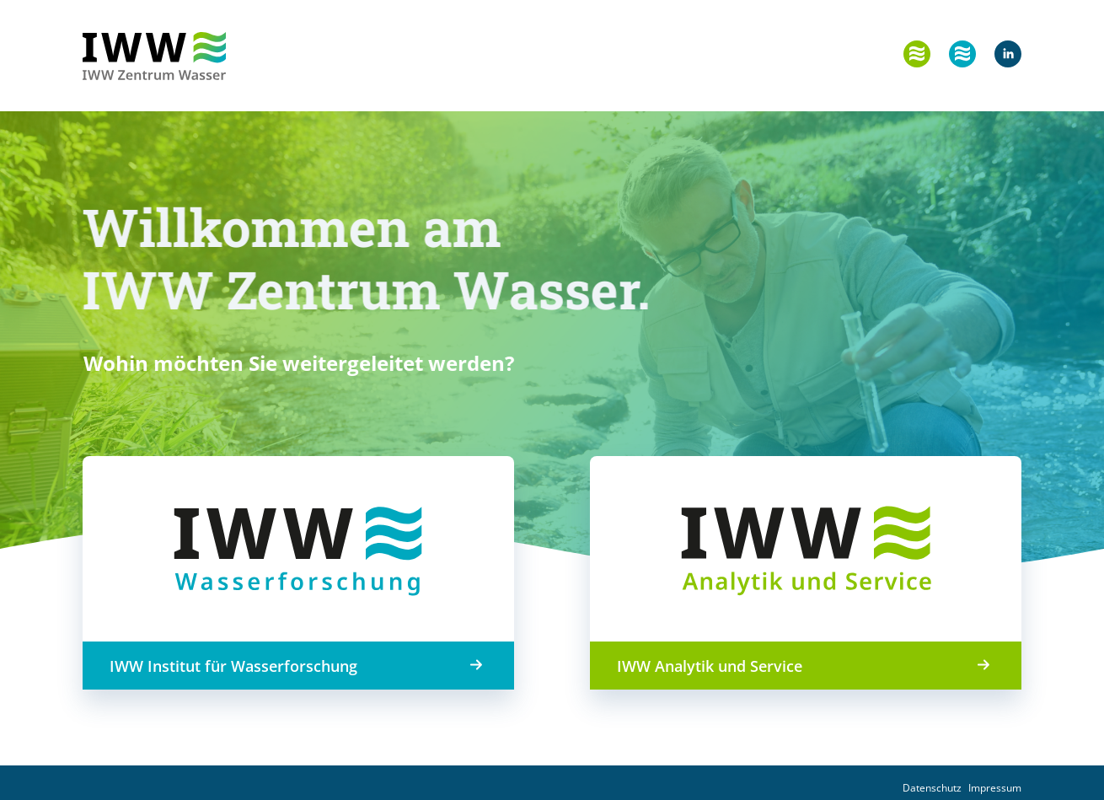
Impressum (994, 788)
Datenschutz (932, 788)
